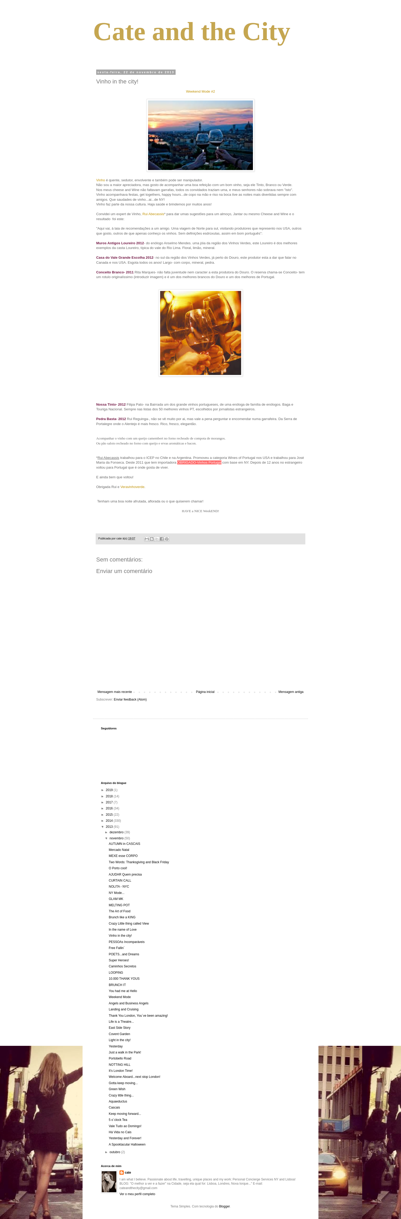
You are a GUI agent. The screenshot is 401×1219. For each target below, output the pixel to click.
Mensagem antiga (291, 692)
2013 (110, 827)
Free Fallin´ (117, 948)
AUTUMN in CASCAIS (124, 844)
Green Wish (117, 1089)
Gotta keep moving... (123, 1083)
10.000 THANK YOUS (124, 978)
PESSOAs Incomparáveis (127, 942)
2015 (110, 815)
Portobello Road (120, 1058)
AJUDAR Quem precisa (125, 874)
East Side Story (120, 1028)
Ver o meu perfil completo (137, 1194)
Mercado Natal (119, 850)
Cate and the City (191, 31)
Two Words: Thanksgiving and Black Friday (139, 862)
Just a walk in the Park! (125, 1052)
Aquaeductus (118, 1101)
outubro (115, 1152)
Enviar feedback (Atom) (130, 699)
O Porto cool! (118, 868)
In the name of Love (123, 929)
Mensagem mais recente (114, 692)
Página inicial (205, 692)
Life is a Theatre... (121, 1022)
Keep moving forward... (125, 1114)
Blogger (224, 1206)
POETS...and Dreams (124, 954)
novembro (117, 838)
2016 (110, 808)
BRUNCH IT (117, 985)
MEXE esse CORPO (123, 856)
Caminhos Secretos (122, 966)
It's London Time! (121, 1071)
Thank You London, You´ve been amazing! (138, 1015)
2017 (110, 802)
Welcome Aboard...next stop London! (134, 1077)
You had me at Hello (123, 991)
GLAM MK (116, 899)
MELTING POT (119, 905)
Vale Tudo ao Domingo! (125, 1126)
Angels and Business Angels (128, 1003)
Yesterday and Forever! (125, 1138)
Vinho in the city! (120, 935)
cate (128, 1172)
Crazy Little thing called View (129, 923)
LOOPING (116, 972)
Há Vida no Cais (120, 1132)
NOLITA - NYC (119, 886)
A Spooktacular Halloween (127, 1144)
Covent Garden (119, 1034)
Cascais (114, 1107)
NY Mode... (116, 893)
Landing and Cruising (123, 1009)
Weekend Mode (120, 997)
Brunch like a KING (122, 917)
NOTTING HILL (120, 1065)
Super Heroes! (119, 960)
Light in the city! (120, 1040)
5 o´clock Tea (118, 1120)
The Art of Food (120, 911)
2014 (110, 821)
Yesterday (116, 1046)
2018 (110, 796)
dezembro (117, 832)
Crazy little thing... (121, 1095)
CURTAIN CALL (120, 880)
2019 (110, 790)
